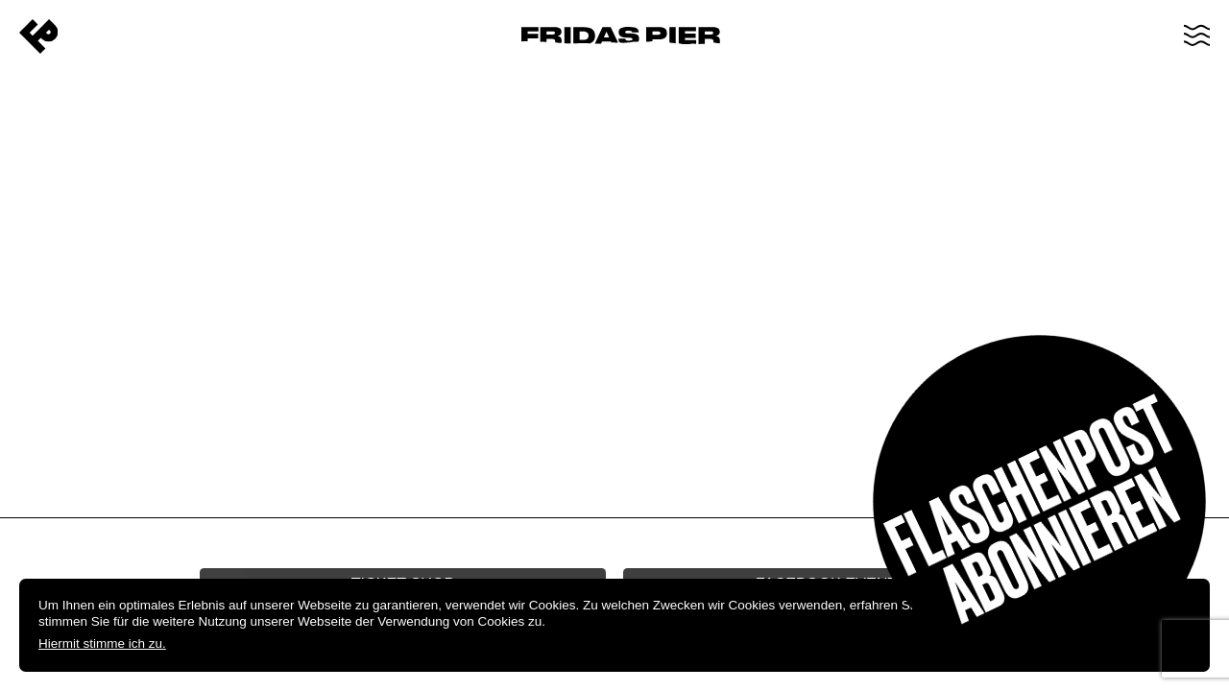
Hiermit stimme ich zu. (102, 643)
